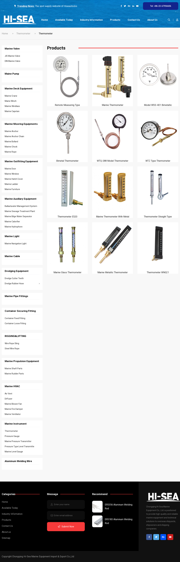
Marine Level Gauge (14, 451)
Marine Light (12, 236)
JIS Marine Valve (12, 56)
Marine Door (10, 169)
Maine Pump (12, 73)
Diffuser (8, 399)
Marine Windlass (12, 106)
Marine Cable (12, 256)
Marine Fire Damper (14, 409)
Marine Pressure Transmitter (18, 441)
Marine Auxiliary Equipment (20, 198)
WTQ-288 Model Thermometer (112, 160)
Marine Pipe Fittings (16, 296)
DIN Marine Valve (12, 61)
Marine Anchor (11, 131)
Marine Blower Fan (13, 404)
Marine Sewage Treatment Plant (20, 211)
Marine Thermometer (112, 105)
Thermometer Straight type (158, 216)
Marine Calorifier (12, 221)
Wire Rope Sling (12, 343)
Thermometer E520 (67, 216)
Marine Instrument (16, 423)
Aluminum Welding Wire (18, 461)
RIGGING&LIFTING (15, 336)
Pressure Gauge (12, 436)
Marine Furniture (12, 189)
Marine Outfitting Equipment (21, 161)
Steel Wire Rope (12, 348)
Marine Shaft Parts (13, 368)
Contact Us (134, 19)
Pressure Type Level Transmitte (19, 446)
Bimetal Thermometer (67, 160)
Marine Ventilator (13, 414)
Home (44, 19)
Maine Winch (10, 101)
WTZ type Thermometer (157, 160)
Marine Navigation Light (15, 243)
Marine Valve (12, 48)
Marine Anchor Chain (14, 136)
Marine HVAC (12, 386)
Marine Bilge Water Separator (18, 216)
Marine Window (12, 174)
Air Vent (8, 393)
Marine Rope (10, 152)
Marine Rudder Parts (14, 373)
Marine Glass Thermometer (67, 272)
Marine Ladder (11, 184)
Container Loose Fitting (15, 323)
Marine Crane (11, 96)
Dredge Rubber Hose (22, 283)
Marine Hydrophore (13, 227)
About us (152, 19)
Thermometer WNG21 (158, 272)
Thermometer (23, 33)
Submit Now (66, 526)
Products (115, 19)
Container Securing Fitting (20, 310)
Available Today (64, 19)
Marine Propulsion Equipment (22, 361)
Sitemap (6, 538)
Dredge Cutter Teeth (14, 278)
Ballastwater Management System (21, 206)
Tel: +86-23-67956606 (160, 6)
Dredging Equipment (17, 271)
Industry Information (91, 19)
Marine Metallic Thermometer (112, 272)
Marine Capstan (12, 111)
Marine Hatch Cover (14, 179)
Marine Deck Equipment (18, 88)
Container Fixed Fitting (15, 318)
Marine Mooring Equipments (21, 123)
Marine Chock (11, 146)
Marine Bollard (11, 141)
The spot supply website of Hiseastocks (56, 6)
